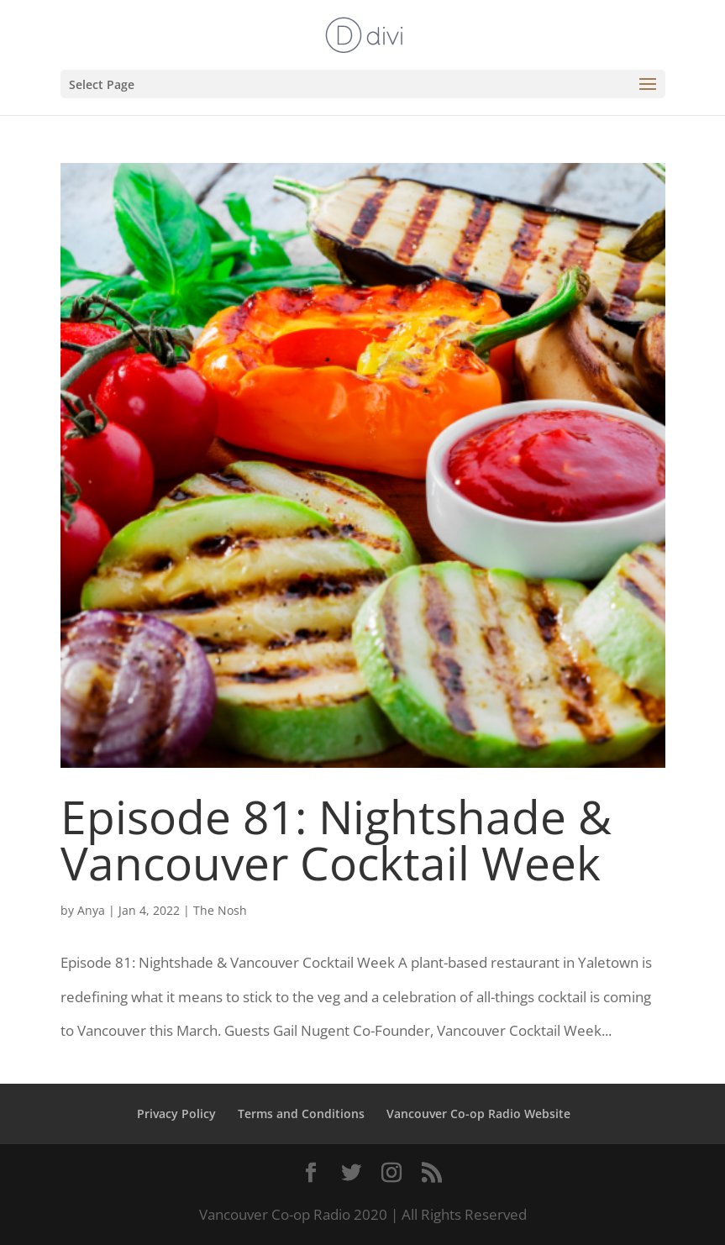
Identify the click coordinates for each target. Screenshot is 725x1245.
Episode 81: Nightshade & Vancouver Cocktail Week (336, 839)
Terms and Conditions (301, 1114)
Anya (91, 910)
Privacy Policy (176, 1114)
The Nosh (220, 910)
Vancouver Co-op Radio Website (478, 1114)
